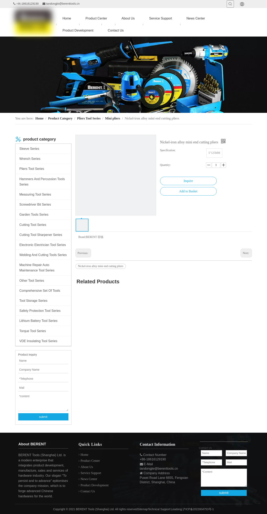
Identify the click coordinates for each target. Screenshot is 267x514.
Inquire (188, 181)
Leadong (176, 509)
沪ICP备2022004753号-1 (198, 509)
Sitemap (143, 509)
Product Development (95, 485)
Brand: (82, 237)
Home (84, 454)
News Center (89, 479)
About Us (87, 467)
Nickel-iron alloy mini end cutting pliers (100, 266)
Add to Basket (188, 191)
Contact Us (88, 491)
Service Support (91, 473)
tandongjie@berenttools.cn (63, 3)
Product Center (90, 460)
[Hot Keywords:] (230, 4)
